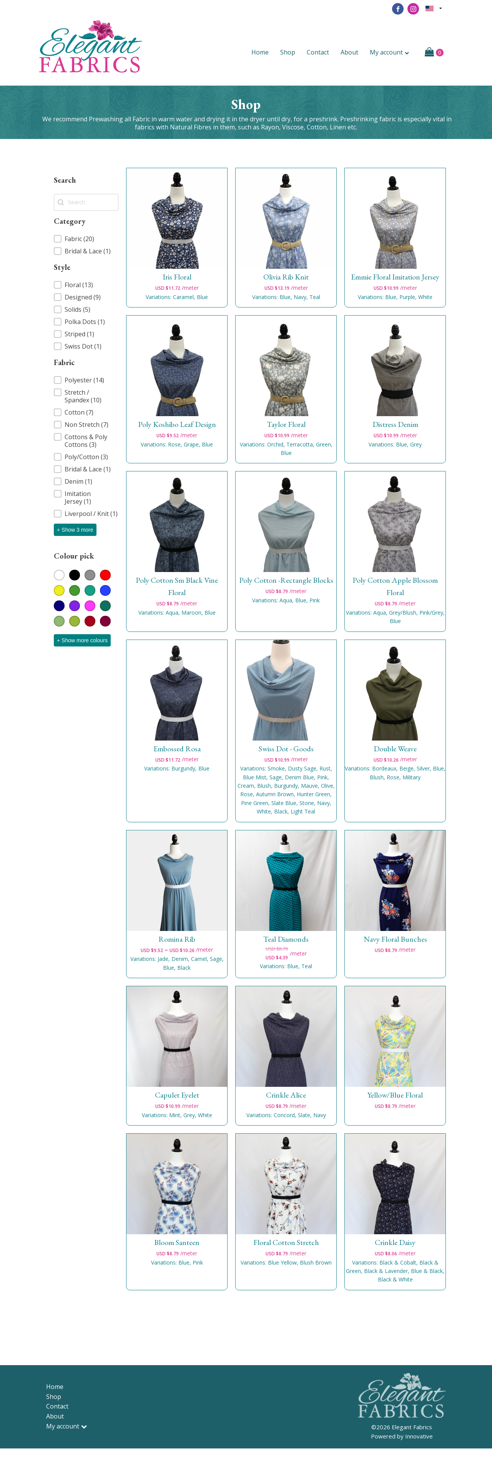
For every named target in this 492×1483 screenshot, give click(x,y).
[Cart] (434, 52)
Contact (318, 52)
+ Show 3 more (75, 530)
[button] (86, 239)
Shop (287, 52)
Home (260, 52)
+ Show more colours (82, 640)
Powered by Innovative (402, 1436)
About (349, 52)
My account (389, 52)
